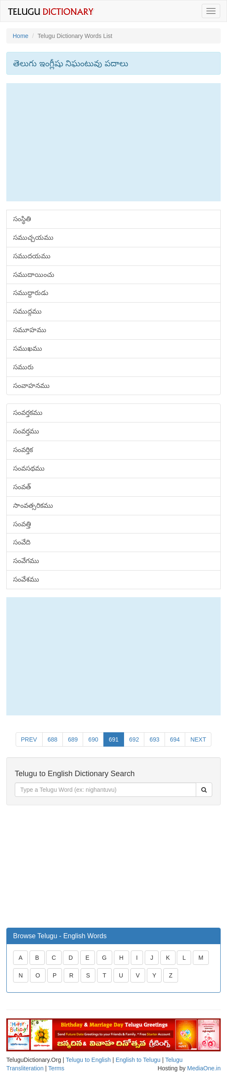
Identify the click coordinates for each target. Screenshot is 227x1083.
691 (114, 739)
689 (73, 739)
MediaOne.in (204, 1068)
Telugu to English (88, 1059)
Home (20, 35)
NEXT (198, 739)
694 (175, 739)
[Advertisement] (113, 142)
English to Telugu (138, 1059)
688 (52, 739)
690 (93, 739)
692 (134, 739)
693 (154, 739)
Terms (56, 1068)
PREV (29, 739)
